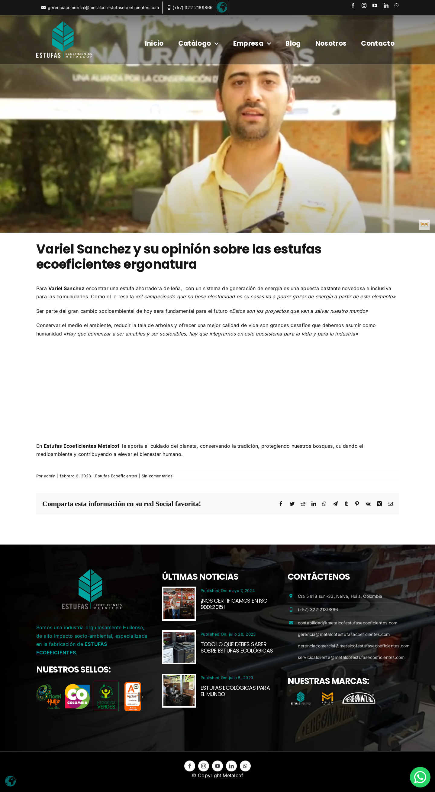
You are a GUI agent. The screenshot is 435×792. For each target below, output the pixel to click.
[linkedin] (386, 5)
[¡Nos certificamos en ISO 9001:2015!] (179, 592)
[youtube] (374, 5)
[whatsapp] (397, 5)
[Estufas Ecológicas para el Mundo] (179, 679)
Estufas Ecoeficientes (116, 475)
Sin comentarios (157, 475)
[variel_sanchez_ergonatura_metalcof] (217, 124)
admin (50, 475)
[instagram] (364, 5)
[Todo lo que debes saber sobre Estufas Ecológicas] (179, 636)
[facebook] (353, 5)
